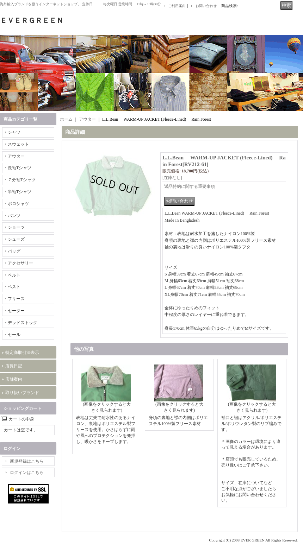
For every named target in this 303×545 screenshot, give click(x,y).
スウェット (18, 144)
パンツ (14, 215)
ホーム (66, 119)
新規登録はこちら (27, 461)
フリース (16, 298)
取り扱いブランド (22, 392)
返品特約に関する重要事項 (189, 186)
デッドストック (22, 322)
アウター (16, 156)
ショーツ (16, 227)
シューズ (16, 239)
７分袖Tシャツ (22, 179)
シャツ (14, 132)
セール (14, 334)
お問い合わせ (206, 6)
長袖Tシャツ (19, 167)
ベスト (14, 286)
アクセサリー (20, 263)
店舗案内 (13, 379)
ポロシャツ (18, 203)
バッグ (14, 251)
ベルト (14, 275)
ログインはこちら (27, 472)
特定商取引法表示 (22, 352)
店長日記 (13, 365)
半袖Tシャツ (19, 191)
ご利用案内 (177, 6)
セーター (16, 310)
